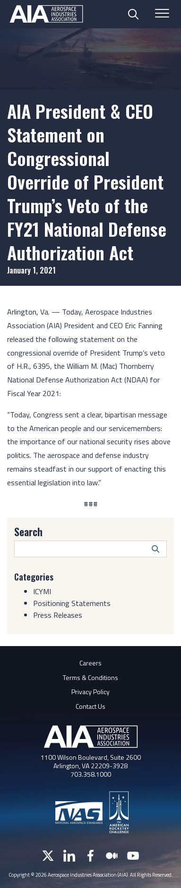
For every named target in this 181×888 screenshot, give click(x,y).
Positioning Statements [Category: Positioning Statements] (72, 603)
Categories (33, 577)
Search (28, 531)
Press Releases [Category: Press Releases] (57, 615)
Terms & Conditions (90, 677)
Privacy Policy (90, 692)
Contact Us (90, 706)
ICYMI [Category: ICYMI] (42, 591)
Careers (90, 663)
